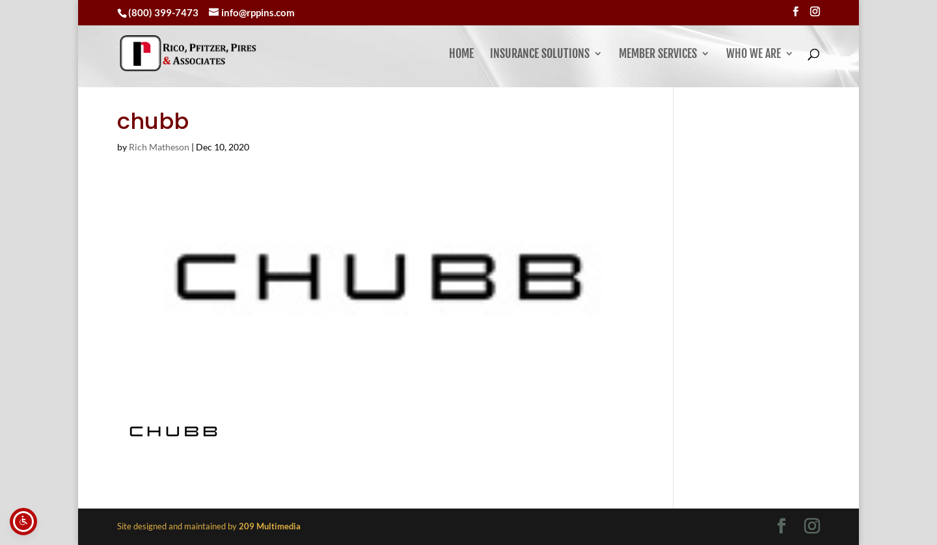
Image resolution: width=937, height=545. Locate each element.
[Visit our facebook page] (795, 12)
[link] (225, 53)
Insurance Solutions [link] (540, 55)
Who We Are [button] (753, 55)
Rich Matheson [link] (159, 146)
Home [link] (461, 55)
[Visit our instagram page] (815, 12)
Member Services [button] (658, 55)
